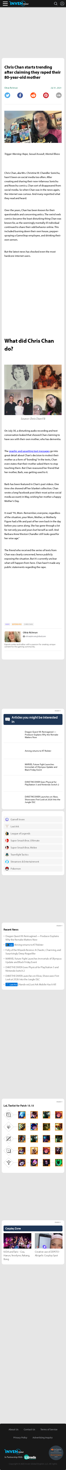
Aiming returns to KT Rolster (24, 944)
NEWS (7, 624)
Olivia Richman (30, 632)
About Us (13, 1429)
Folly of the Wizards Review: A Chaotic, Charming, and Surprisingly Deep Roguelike (33, 951)
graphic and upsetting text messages (29, 451)
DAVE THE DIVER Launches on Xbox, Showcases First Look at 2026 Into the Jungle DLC (32, 977)
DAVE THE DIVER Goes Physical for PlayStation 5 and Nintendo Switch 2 (32, 968)
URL (59, 95)
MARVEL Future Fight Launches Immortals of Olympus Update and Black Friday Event (33, 960)
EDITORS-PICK (16, 624)
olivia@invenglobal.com (36, 636)
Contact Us (29, 1429)
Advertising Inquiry (43, 1437)
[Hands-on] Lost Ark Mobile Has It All (30, 984)
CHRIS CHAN (28, 624)
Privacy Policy (20, 1437)
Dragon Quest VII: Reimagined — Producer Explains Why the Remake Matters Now (32, 937)
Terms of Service (48, 1429)
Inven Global (19, 3)
